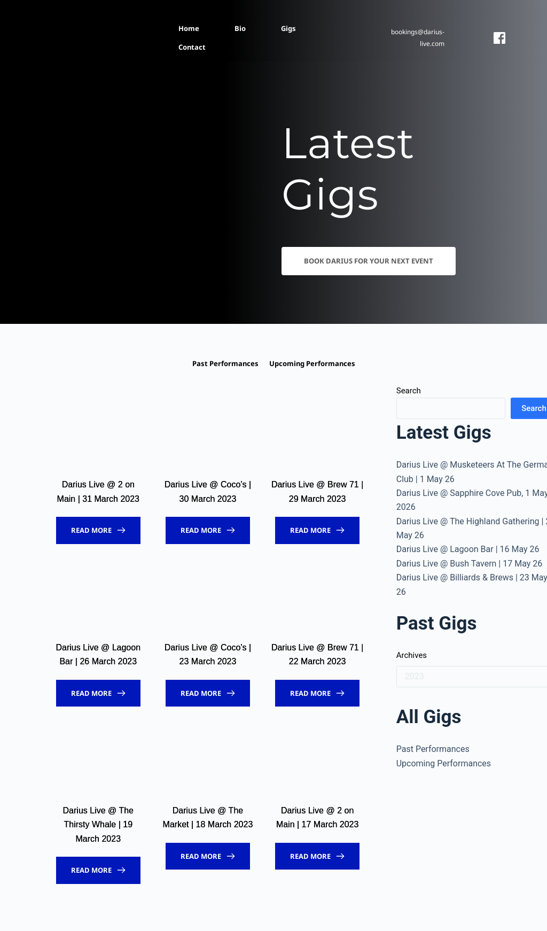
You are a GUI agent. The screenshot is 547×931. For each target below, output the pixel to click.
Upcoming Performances (443, 763)
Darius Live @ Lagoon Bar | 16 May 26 (468, 549)
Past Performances (433, 749)
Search (408, 390)
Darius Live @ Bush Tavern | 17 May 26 (469, 563)
